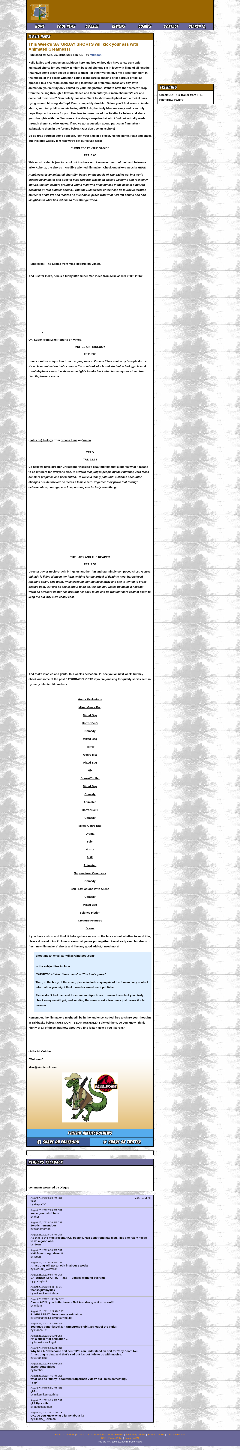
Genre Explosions (90, 699)
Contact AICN (131, 1438)
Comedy (89, 731)
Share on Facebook (58, 1142)
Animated (90, 802)
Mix (90, 770)
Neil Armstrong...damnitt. (47, 1253)
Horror (90, 746)
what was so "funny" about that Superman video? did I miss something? (79, 1378)
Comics (144, 26)
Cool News (66, 26)
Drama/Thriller (90, 778)
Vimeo (96, 263)
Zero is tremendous (44, 1225)
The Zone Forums (175, 1434)
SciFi (90, 841)
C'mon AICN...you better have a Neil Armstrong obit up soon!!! (72, 1302)
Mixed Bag (90, 715)
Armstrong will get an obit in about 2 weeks (59, 1265)
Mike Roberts (77, 263)
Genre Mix (90, 754)
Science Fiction (90, 912)
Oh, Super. (35, 339)
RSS (103, 1438)
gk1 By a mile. (40, 1403)
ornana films (69, 440)
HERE (142, 167)
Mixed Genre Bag (90, 707)
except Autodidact (43, 1366)
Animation (130, 1434)
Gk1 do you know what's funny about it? (57, 1415)
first (33, 1201)
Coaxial (92, 26)
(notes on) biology (40, 440)
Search (197, 26)
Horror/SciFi (90, 723)
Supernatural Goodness (90, 873)
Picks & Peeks (98, 1434)
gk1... (34, 1391)
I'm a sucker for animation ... (49, 1338)
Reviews (118, 26)
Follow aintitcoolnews (90, 1133)
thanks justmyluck (43, 1290)
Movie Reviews (116, 1434)
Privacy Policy (115, 1438)
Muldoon (95, 54)
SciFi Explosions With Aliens (90, 888)
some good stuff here (45, 1213)
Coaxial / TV (82, 1434)
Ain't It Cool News (58, 11)
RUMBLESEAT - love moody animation (56, 1314)
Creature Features (90, 920)
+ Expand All (143, 1198)
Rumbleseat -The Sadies (44, 263)
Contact (171, 26)
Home (39, 26)
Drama (90, 833)
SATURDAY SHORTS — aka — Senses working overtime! (68, 1277)
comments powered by (48, 1187)
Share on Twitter (122, 1142)
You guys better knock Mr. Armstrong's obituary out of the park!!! (74, 1326)
